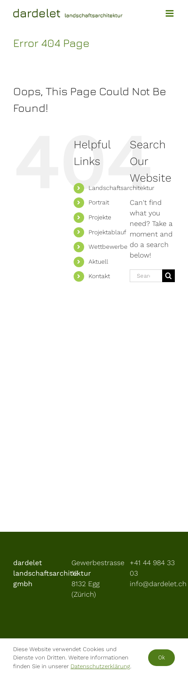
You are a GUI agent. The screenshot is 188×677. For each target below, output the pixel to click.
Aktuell (98, 261)
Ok (161, 657)
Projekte (100, 217)
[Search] (168, 275)
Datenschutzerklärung (100, 666)
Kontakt (99, 275)
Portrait (99, 202)
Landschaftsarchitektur (121, 187)
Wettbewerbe (108, 246)
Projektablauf (107, 232)
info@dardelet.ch (158, 584)
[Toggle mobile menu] (170, 13)
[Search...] (146, 275)
